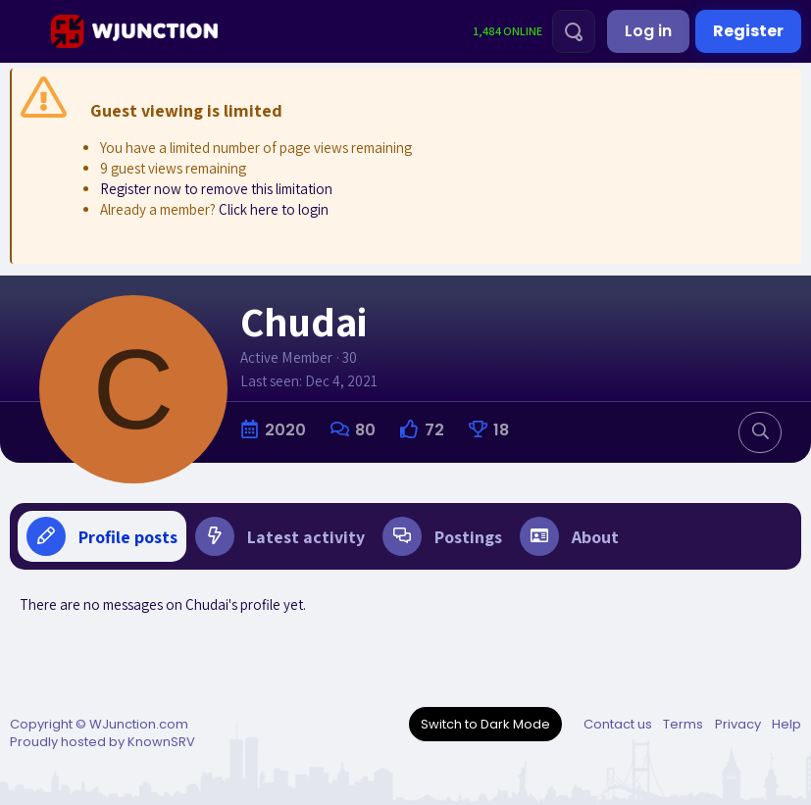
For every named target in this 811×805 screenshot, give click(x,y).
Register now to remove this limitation (216, 188)
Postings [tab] (442, 536)
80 (365, 430)
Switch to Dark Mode (485, 724)
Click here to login (274, 209)
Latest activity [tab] (280, 536)
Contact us (617, 724)
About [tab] (569, 536)
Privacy (738, 724)
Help (786, 724)
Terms (683, 724)
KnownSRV (161, 741)
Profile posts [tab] (101, 536)
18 (501, 430)
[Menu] (23, 31)
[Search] (573, 31)
